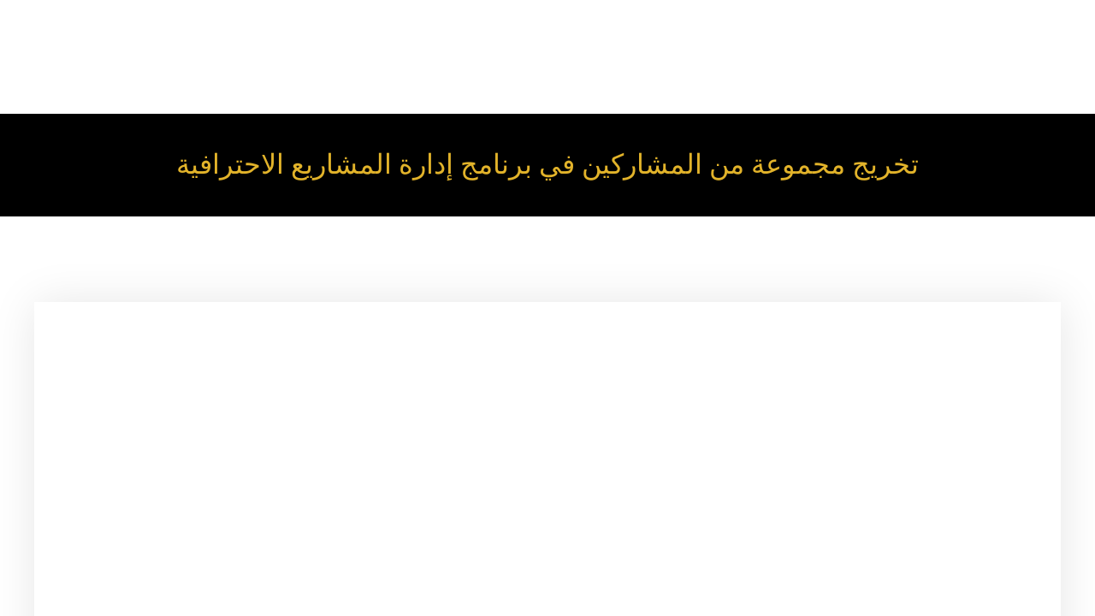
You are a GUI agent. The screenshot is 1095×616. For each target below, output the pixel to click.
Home (632, 34)
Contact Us (906, 80)
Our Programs (1022, 34)
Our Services (799, 34)
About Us (706, 34)
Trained (761, 80)
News (829, 80)
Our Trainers (900, 34)
